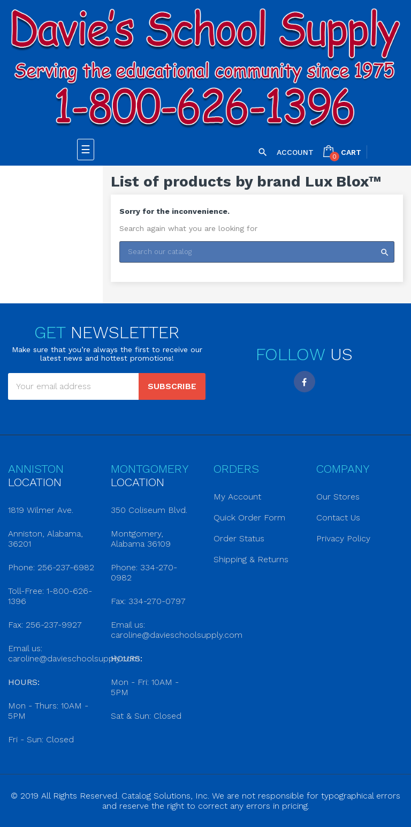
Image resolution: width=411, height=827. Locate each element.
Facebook (304, 381)
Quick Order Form (249, 517)
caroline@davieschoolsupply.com (74, 658)
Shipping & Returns (251, 559)
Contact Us (338, 517)
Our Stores (338, 496)
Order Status (239, 538)
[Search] (257, 252)
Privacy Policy (343, 538)
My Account (237, 496)
